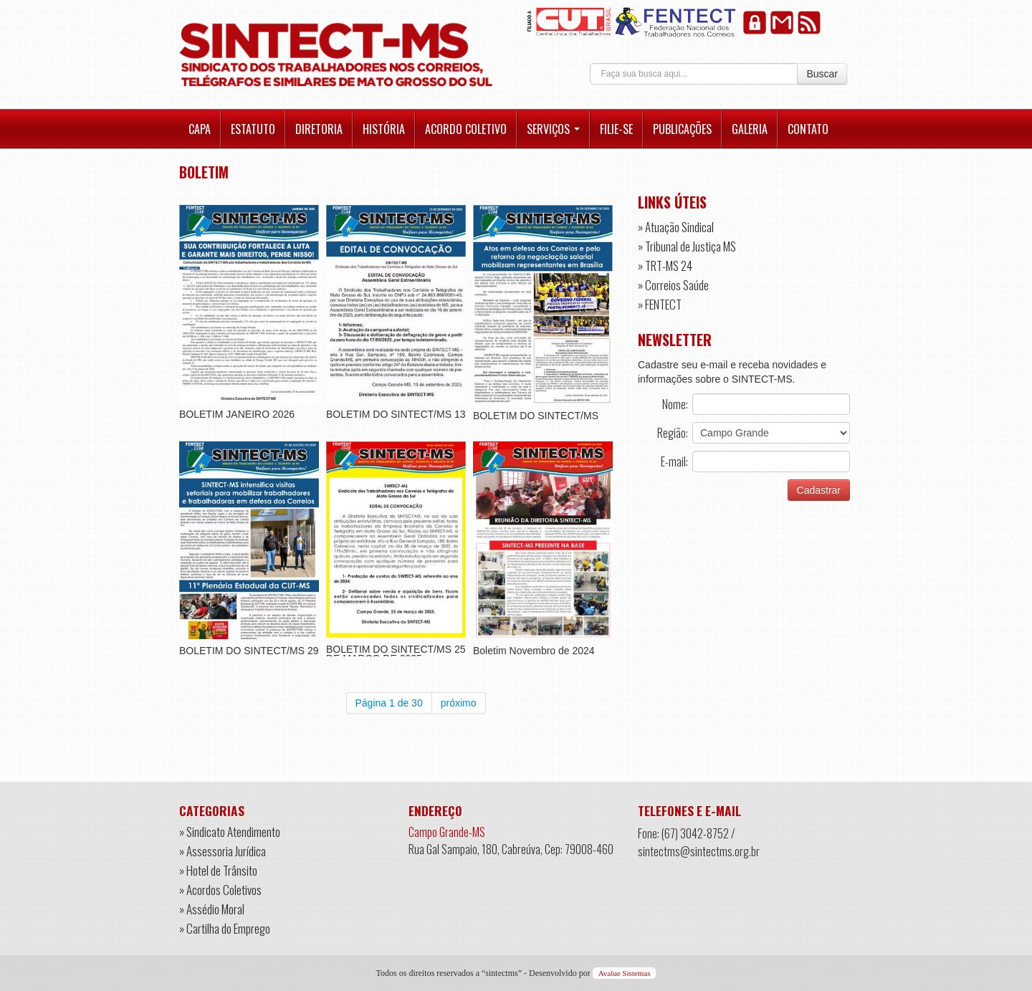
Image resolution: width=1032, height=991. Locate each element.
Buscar (822, 74)
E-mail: (674, 461)
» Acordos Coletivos (220, 890)
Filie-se (616, 129)
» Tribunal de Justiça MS (687, 246)
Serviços (553, 129)
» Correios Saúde (673, 285)
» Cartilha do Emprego (224, 928)
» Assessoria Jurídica (222, 851)
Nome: (675, 404)
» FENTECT (660, 304)
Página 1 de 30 (389, 703)
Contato (808, 129)
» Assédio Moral (211, 909)
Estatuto (253, 129)
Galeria (750, 129)
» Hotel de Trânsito (218, 870)
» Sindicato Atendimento (229, 832)
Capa (199, 129)
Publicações (682, 129)
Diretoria (319, 129)
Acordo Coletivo (466, 129)
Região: (672, 433)
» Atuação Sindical (676, 227)
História (384, 129)
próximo (459, 703)
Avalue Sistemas (624, 973)
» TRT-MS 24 (665, 265)
